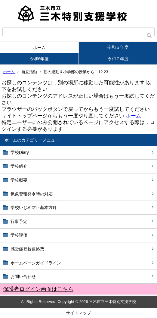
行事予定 (21, 221)
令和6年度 (39, 58)
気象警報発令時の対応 (32, 194)
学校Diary (20, 152)
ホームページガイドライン (36, 262)
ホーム (39, 47)
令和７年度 (117, 58)
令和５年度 (117, 47)
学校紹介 (19, 166)
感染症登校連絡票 (27, 249)
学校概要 (19, 180)
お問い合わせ (23, 276)
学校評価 (19, 235)
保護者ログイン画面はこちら (38, 289)
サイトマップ (78, 312)
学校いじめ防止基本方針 (34, 207)
